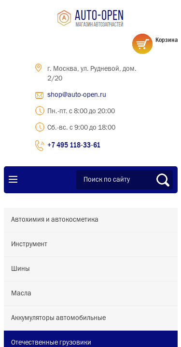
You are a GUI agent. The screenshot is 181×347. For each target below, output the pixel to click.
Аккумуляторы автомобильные (58, 318)
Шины (20, 269)
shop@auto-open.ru (76, 95)
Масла (21, 293)
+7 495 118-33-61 (73, 144)
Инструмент (29, 244)
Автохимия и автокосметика (54, 220)
